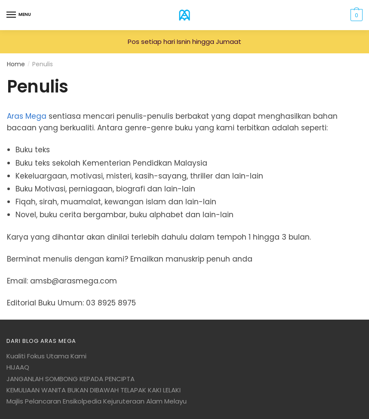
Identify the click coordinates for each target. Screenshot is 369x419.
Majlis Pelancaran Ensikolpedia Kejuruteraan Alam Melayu (96, 401)
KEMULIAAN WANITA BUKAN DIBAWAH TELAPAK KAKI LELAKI (93, 389)
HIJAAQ (17, 367)
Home (16, 64)
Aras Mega (26, 116)
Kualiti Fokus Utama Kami (46, 355)
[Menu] (11, 15)
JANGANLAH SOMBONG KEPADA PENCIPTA (70, 378)
